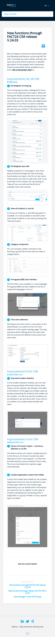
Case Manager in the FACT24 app (27, 596)
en (45, 5)
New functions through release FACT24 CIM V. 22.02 (27, 592)
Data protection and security (31, 626)
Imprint (15, 626)
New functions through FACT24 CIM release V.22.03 (27, 586)
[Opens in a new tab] (27, 633)
